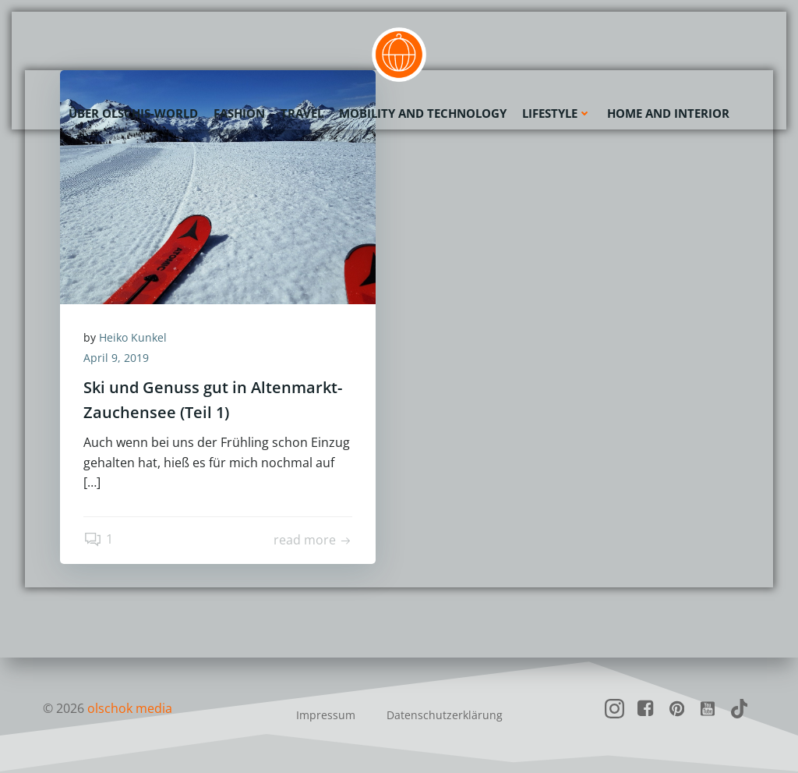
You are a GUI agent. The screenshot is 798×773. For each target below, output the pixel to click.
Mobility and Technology (423, 113)
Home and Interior (668, 113)
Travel (302, 113)
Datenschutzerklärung (445, 714)
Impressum (325, 714)
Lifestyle (556, 113)
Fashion (239, 113)
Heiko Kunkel (133, 337)
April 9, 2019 (116, 357)
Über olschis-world (133, 113)
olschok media (129, 708)
